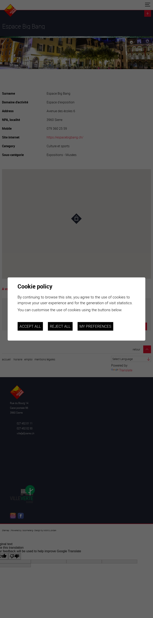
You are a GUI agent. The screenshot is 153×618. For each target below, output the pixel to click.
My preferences (95, 326)
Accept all (30, 326)
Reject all (60, 326)
